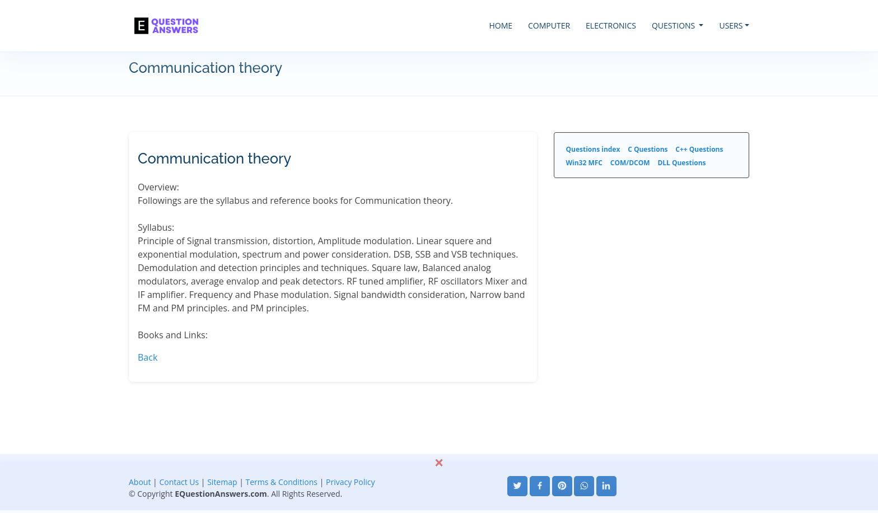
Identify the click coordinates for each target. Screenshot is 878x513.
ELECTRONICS (611, 25)
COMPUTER (549, 25)
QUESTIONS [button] (674, 25)
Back (147, 357)
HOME (500, 25)
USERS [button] (730, 25)
